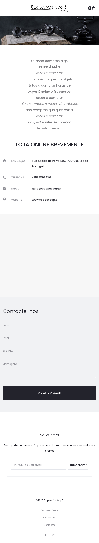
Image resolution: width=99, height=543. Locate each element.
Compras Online (49, 510)
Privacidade (49, 517)
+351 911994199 (42, 177)
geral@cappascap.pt (47, 188)
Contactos (49, 524)
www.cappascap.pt (45, 198)
